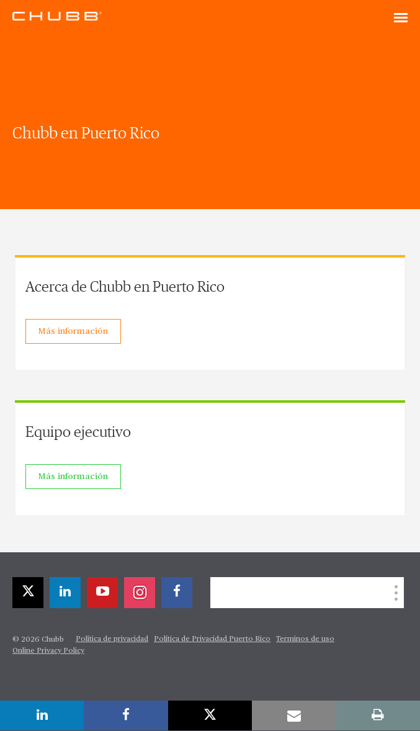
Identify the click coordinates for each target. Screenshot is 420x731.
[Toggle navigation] (401, 19)
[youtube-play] (102, 592)
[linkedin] (65, 592)
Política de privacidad (112, 639)
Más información (73, 331)
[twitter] (27, 592)
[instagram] (139, 592)
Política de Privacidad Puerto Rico (212, 639)
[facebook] (176, 592)
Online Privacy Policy (48, 651)
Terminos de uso (305, 639)
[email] (294, 715)
